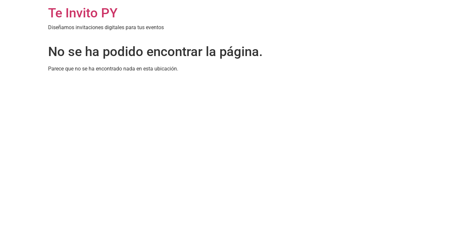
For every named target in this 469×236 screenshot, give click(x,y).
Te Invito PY (82, 13)
